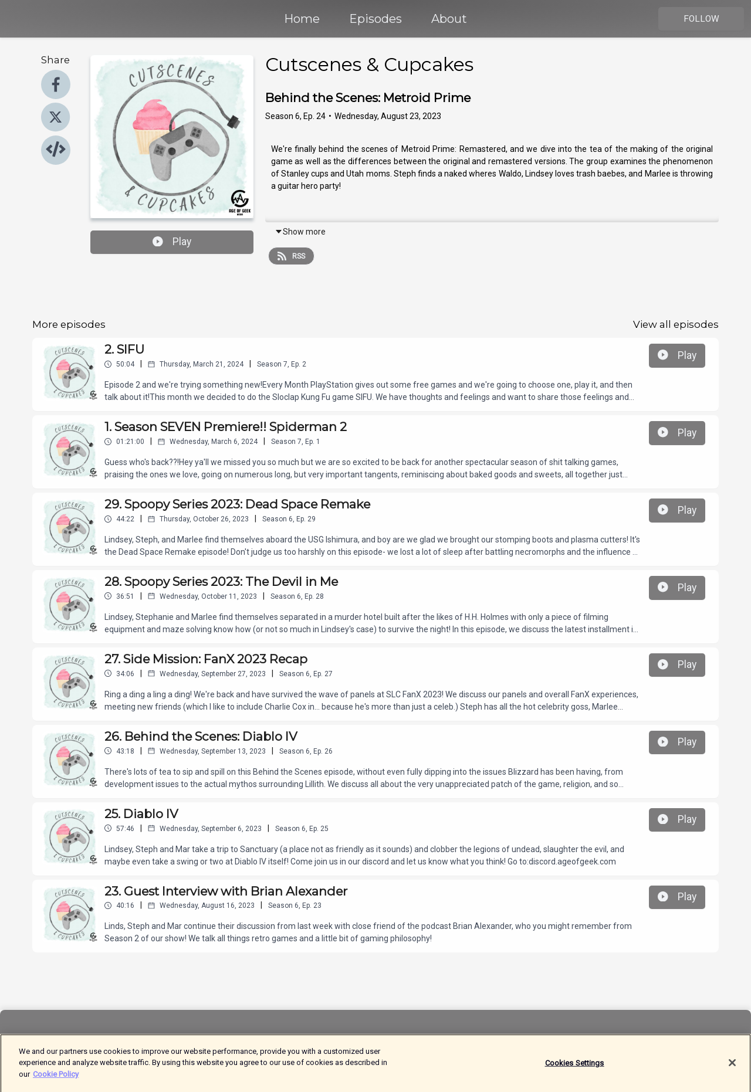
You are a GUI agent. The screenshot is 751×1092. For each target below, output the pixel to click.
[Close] (732, 1068)
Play (172, 241)
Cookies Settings (574, 1068)
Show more (300, 231)
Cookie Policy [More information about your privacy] (56, 1080)
